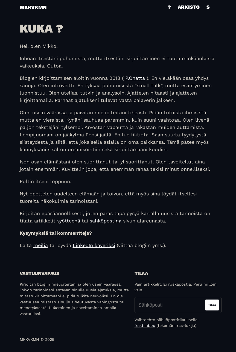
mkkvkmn (33, 7)
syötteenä (68, 221)
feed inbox (145, 325)
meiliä (40, 245)
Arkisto (189, 7)
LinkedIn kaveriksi (94, 245)
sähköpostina (105, 221)
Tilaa (212, 305)
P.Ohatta (135, 78)
